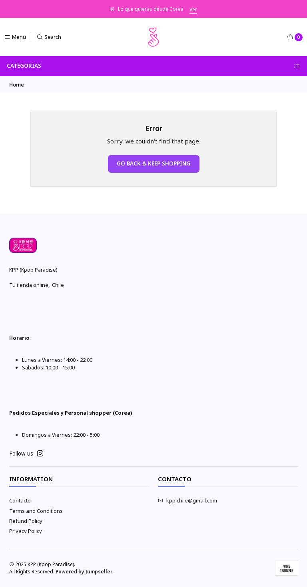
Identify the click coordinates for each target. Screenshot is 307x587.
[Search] (49, 37)
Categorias (153, 66)
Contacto (20, 500)
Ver (193, 9)
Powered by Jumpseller (84, 571)
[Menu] (15, 37)
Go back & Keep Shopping (153, 163)
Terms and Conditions (36, 510)
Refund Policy (25, 520)
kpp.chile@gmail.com (187, 500)
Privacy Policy (25, 531)
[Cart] (295, 37)
